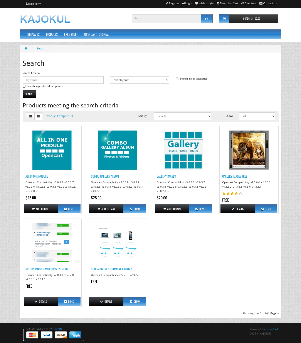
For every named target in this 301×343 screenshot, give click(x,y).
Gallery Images (166, 176)
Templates (33, 34)
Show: (229, 115)
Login (187, 3)
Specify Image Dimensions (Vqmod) (46, 269)
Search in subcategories (191, 78)
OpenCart (272, 329)
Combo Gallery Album (105, 176)
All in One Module (36, 176)
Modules (52, 34)
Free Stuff (71, 34)
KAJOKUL (45, 19)
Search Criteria (31, 73)
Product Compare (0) (59, 116)
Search (41, 48)
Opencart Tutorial (96, 34)
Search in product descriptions (42, 86)
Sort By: (142, 115)
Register (172, 3)
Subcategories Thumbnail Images (112, 269)
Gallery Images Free (234, 176)
